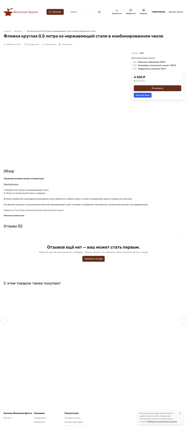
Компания (39, 376)
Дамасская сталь (46, 22)
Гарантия (158, 3)
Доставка (179, 3)
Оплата (169, 3)
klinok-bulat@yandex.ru (152, 386)
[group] (72, 89)
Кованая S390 (130, 22)
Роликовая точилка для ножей (157, 65)
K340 (167, 22)
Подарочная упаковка (152, 69)
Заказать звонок (176, 12)
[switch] (134, 62)
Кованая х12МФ (87, 22)
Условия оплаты (73, 380)
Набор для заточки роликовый (15, 293)
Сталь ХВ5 (28, 22)
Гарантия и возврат (74, 389)
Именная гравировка (151, 62)
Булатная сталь (11, 22)
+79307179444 (158, 12)
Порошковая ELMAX (109, 22)
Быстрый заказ (142, 95)
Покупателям (71, 376)
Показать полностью (14, 178)
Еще (179, 22)
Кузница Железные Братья (18, 376)
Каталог (8, 380)
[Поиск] (85, 12)
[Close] (180, 413)
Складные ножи (67, 22)
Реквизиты (39, 384)
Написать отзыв (93, 221)
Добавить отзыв (13, 44)
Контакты (146, 3)
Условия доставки (74, 384)
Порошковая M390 (151, 22)
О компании (134, 3)
